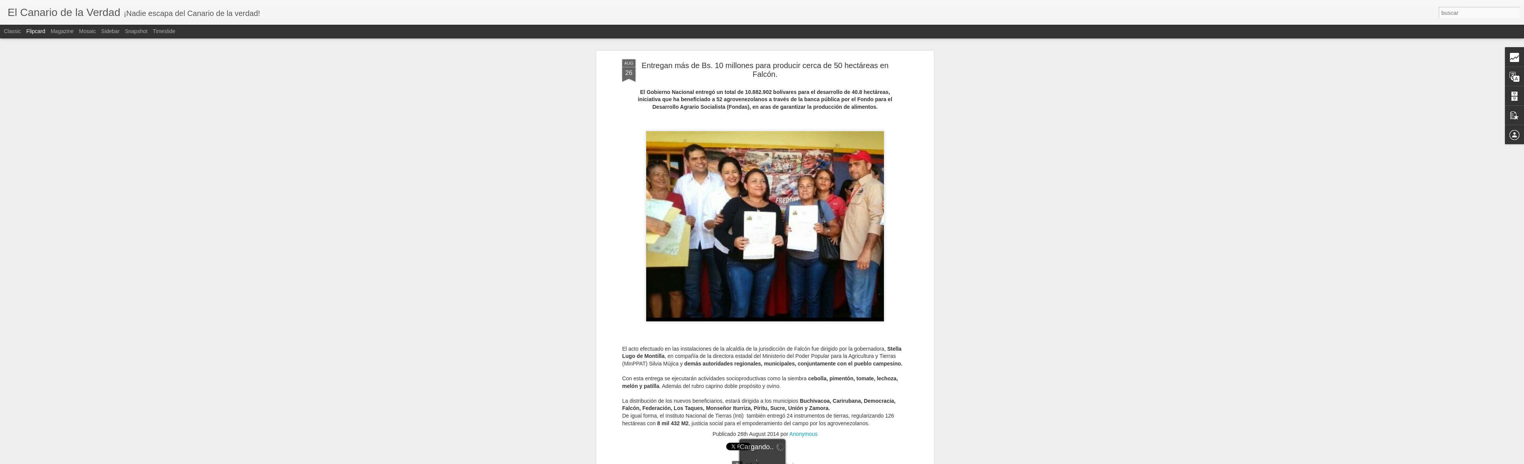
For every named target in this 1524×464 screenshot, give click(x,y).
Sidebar (110, 31)
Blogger (791, 460)
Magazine (62, 31)
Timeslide (164, 31)
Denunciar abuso (817, 460)
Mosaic (87, 31)
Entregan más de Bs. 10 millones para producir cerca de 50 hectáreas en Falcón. (765, 48)
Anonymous (803, 413)
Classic (12, 31)
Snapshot (136, 31)
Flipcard (35, 31)
